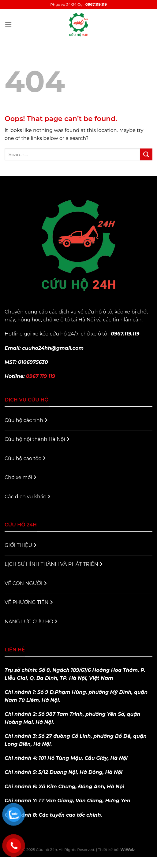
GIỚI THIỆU (20, 545)
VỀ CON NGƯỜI (26, 583)
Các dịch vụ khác (27, 497)
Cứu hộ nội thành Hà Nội (37, 439)
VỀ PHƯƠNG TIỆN (29, 602)
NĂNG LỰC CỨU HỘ (31, 621)
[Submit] (146, 154)
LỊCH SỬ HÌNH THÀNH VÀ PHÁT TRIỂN (54, 564)
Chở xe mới (20, 477)
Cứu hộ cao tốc (25, 458)
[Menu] (8, 24)
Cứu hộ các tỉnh (26, 420)
